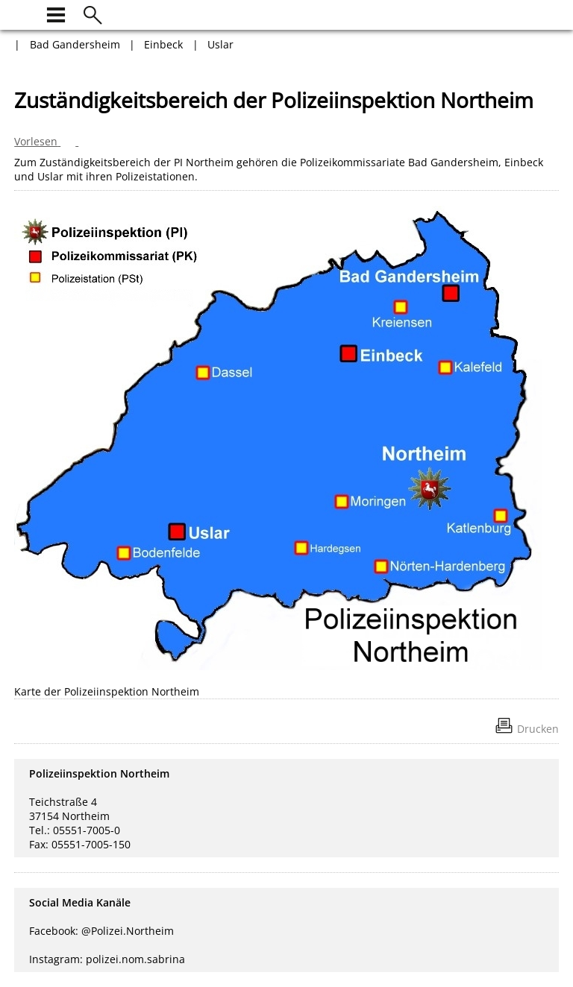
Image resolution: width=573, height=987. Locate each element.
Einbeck (163, 44)
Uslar (220, 44)
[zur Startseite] (23, 13)
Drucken (538, 729)
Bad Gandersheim (75, 44)
